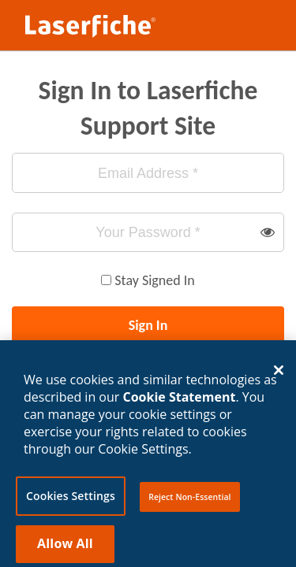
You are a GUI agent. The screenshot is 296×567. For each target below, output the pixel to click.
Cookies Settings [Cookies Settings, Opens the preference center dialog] (70, 498)
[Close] (278, 374)
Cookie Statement (179, 400)
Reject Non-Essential (189, 500)
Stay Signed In (154, 280)
